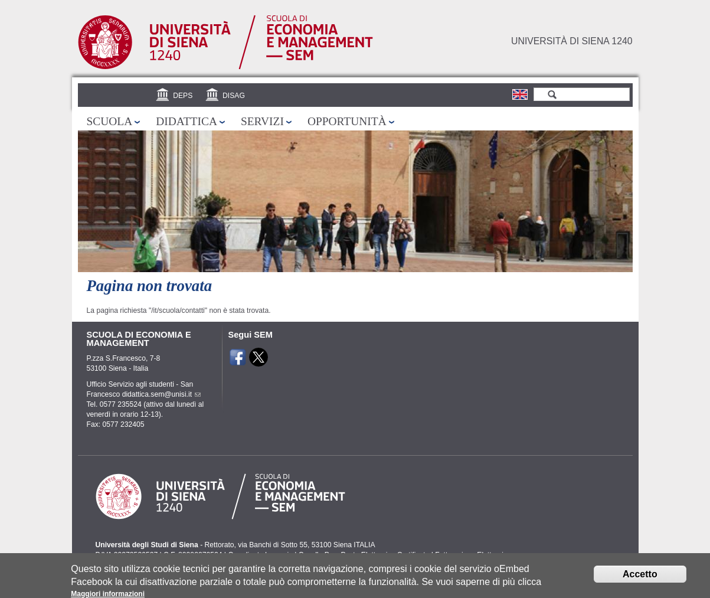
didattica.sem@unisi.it (160, 394)
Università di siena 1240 (571, 41)
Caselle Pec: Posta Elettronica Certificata (364, 555)
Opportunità (347, 121)
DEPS (182, 96)
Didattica (186, 121)
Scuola (110, 121)
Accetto (640, 577)
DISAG (234, 96)
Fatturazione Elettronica (473, 555)
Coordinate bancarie (260, 555)
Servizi (262, 121)
